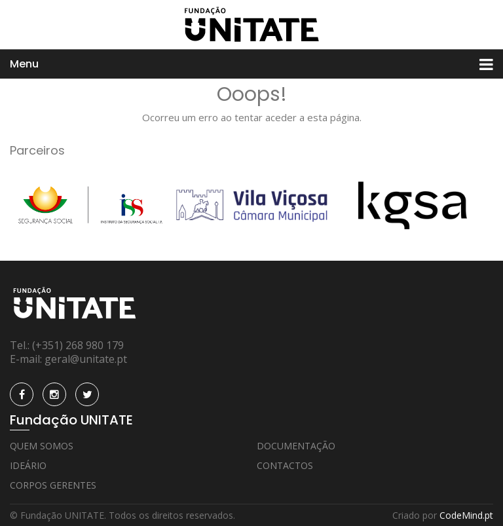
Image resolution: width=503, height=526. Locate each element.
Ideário (28, 465)
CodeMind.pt (466, 515)
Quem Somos (41, 446)
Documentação (296, 446)
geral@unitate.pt (86, 359)
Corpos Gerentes (53, 485)
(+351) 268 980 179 (78, 345)
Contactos (285, 465)
